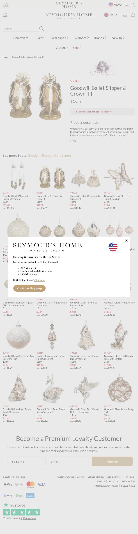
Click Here (39, 280)
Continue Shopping (29, 288)
